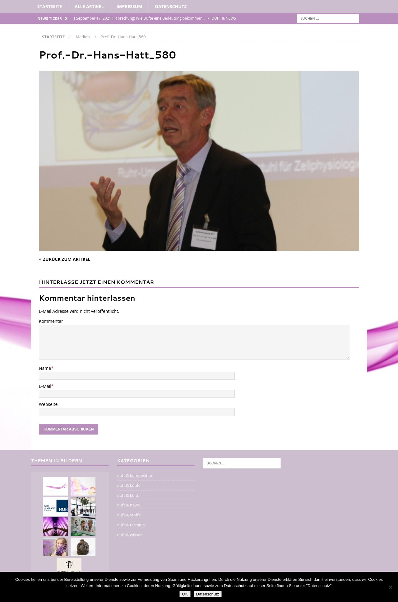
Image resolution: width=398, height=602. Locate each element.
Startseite (49, 6)
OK (185, 594)
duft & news (128, 505)
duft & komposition (135, 475)
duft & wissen (130, 535)
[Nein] (390, 587)
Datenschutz (171, 6)
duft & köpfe (129, 485)
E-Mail (45, 386)
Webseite (48, 404)
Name (45, 368)
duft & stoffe (129, 515)
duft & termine (131, 525)
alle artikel (89, 6)
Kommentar (51, 321)
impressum (129, 6)
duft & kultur (129, 495)
